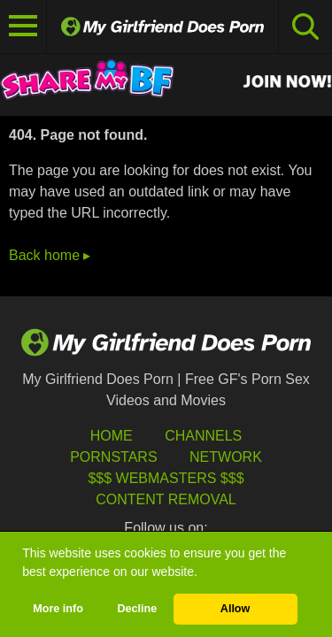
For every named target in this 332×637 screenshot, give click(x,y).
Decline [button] (137, 608)
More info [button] (58, 608)
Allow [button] (235, 608)
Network (225, 456)
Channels (203, 435)
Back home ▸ (49, 255)
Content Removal (166, 499)
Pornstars (113, 456)
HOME (111, 435)
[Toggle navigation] (23, 26)
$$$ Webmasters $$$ (165, 478)
